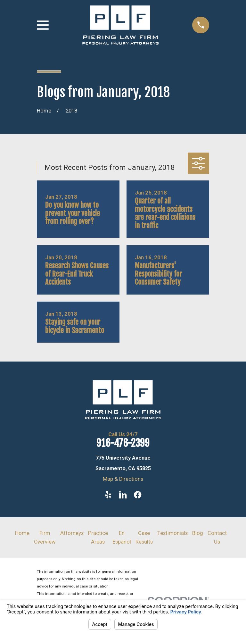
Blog (197, 533)
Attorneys (72, 533)
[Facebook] (137, 494)
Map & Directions (123, 479)
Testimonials (172, 533)
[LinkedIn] (123, 494)
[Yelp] (108, 494)
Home (22, 533)
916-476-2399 (123, 443)
